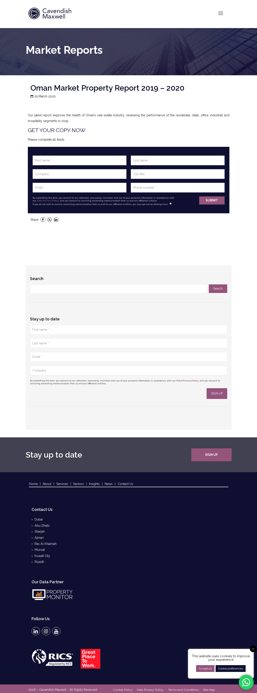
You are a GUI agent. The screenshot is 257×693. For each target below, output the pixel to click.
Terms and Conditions (184, 687)
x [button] (253, 648)
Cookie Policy (124, 687)
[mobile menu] (220, 13)
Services (62, 484)
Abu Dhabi (42, 525)
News (109, 484)
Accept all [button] (205, 668)
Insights (94, 484)
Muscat (40, 548)
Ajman (39, 536)
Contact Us (125, 484)
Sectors (78, 484)
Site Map (209, 687)
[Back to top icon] (224, 686)
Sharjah (40, 531)
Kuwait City (42, 553)
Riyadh (39, 559)
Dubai (39, 519)
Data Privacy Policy (48, 200)
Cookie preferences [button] (230, 668)
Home (33, 484)
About (47, 484)
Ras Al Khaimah (45, 542)
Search (36, 278)
